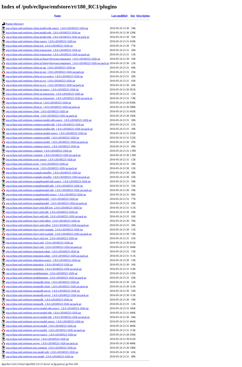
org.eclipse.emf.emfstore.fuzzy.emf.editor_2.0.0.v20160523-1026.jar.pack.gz (47, 225)
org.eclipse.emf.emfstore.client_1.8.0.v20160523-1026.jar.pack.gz (41, 115)
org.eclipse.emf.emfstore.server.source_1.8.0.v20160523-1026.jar (41, 334)
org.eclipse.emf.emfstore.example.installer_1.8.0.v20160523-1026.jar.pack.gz (48, 177)
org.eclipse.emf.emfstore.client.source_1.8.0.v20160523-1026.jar (41, 41)
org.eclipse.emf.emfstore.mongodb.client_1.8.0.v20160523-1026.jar (42, 282)
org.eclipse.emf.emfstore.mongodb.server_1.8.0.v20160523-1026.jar (43, 290)
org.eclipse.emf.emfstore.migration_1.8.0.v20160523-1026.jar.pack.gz (44, 269)
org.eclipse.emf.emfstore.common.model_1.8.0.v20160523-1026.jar (42, 137)
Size (132, 15)
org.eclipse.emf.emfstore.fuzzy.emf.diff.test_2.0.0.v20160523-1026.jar (44, 207)
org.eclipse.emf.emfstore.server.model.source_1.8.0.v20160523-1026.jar (45, 321)
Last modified (119, 15)
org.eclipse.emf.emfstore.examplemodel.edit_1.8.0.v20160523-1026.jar (44, 185)
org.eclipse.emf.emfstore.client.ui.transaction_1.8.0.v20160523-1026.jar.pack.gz (49, 98)
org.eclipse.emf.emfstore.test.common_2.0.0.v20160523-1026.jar (41, 347)
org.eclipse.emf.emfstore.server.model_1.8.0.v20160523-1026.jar (41, 325)
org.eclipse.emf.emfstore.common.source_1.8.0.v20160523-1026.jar (42, 146)
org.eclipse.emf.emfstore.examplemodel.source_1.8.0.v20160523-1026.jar (46, 194)
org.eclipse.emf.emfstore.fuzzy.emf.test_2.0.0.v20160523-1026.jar (41, 238)
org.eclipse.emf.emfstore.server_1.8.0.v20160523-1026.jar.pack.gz (42, 343)
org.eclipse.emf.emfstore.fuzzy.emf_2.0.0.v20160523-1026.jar (39, 242)
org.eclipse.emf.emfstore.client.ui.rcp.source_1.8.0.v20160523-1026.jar (44, 76)
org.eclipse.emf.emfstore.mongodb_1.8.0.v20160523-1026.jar (39, 299)
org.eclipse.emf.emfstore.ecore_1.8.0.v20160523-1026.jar (37, 163)
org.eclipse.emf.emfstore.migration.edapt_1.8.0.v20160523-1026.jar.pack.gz (47, 255)
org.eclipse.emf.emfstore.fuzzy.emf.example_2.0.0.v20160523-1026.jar (44, 229)
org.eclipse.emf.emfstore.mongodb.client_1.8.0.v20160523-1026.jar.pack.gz (47, 286)
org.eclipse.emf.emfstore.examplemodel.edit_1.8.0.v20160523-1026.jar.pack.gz (49, 190)
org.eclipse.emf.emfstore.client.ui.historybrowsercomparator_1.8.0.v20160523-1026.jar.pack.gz (57, 63)
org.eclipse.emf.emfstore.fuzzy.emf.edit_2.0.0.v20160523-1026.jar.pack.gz (46, 216)
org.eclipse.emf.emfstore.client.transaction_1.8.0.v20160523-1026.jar (43, 50)
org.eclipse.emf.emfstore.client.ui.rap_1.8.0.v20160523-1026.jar (40, 67)
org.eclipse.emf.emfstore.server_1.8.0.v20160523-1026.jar (37, 339)
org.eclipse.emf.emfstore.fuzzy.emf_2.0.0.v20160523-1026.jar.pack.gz (44, 247)
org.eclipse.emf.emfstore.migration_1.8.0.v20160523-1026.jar (39, 264)
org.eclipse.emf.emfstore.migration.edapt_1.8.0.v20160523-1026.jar (42, 251)
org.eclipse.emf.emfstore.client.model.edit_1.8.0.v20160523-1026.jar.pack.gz (47, 37)
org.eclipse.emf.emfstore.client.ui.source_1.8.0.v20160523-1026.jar (42, 89)
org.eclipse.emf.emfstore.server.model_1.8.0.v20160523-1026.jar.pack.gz (45, 330)
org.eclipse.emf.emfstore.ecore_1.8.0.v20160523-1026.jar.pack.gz (41, 168)
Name (57, 15)
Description (143, 15)
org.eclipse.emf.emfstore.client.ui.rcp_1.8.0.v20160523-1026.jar (40, 80)
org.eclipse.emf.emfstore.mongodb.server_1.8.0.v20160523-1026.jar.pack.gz (47, 295)
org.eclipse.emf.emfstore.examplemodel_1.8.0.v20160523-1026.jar (42, 198)
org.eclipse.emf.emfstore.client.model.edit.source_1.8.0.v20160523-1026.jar (47, 28)
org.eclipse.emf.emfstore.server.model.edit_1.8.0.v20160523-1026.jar (43, 312)
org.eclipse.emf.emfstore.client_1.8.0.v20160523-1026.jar (37, 111)
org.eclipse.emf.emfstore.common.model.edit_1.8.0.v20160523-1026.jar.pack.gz (49, 128)
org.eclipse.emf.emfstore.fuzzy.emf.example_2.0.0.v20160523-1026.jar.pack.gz (49, 233)
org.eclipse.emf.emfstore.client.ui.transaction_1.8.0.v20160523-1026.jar (45, 93)
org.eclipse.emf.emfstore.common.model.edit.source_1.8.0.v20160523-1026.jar (49, 120)
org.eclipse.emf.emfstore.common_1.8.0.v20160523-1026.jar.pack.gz (43, 155)
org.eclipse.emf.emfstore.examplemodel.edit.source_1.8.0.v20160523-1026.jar (48, 181)
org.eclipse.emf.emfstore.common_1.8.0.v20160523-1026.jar (39, 150)
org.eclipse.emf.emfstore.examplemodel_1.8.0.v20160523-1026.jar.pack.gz (46, 203)
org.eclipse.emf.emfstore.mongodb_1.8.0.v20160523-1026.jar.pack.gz (43, 304)
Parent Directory (15, 23)
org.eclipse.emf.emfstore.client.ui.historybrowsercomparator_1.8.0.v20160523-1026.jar (53, 58)
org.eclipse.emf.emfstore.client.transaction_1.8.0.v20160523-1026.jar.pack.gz (48, 54)
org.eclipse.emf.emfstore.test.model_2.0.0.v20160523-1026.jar (40, 356)
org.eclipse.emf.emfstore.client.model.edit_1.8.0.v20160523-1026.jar (43, 32)
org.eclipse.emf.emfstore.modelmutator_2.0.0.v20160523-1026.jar (41, 273)
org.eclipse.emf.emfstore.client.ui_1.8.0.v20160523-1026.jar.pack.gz (43, 107)
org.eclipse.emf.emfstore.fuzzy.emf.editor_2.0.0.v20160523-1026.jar (43, 220)
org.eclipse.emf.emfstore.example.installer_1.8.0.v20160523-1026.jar (43, 172)
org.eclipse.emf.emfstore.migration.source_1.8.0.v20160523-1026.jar (43, 260)
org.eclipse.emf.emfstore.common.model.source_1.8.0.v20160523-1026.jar (46, 133)
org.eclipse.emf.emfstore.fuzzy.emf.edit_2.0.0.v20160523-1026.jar (42, 212)
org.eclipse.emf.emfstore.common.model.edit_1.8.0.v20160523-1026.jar (45, 124)
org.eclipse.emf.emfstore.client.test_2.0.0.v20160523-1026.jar (39, 45)
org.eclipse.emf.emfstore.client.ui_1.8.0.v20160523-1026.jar (38, 102)
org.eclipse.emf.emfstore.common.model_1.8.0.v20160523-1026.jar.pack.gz (47, 142)
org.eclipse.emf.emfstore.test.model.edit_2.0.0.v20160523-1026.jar (42, 352)
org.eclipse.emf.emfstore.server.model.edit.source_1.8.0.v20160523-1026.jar (47, 308)
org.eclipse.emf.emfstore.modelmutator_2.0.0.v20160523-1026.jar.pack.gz (46, 277)
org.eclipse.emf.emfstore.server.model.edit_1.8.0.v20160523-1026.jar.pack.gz (48, 317)
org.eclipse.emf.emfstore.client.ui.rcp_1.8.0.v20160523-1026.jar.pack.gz (45, 85)
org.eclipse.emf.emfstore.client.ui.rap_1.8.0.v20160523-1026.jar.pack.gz (45, 72)
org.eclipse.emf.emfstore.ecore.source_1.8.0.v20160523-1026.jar (41, 159)
